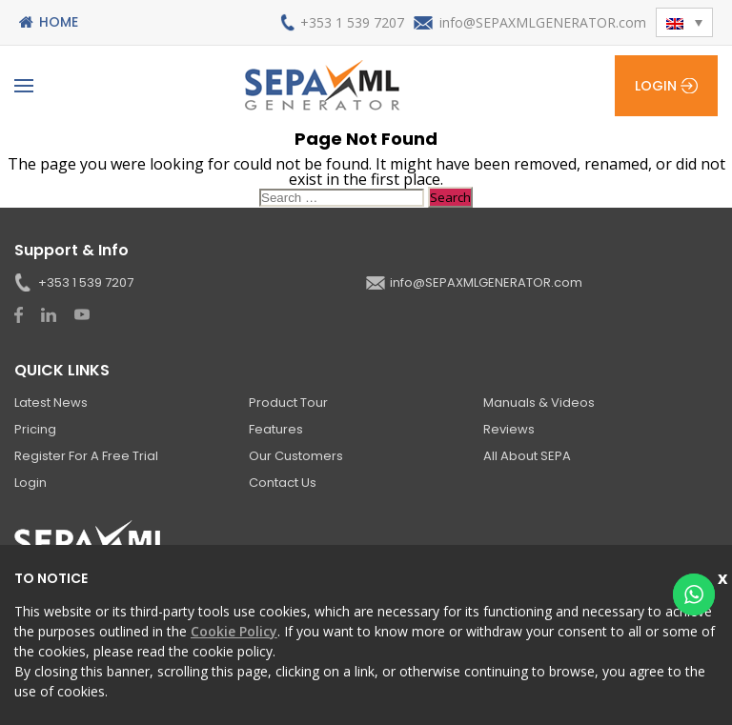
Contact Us (282, 482)
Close (725, 576)
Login (656, 85)
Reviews (509, 429)
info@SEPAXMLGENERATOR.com (542, 22)
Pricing (35, 429)
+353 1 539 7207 (352, 22)
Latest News (51, 402)
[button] (684, 22)
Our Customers (296, 456)
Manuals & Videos (539, 402)
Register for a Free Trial (86, 456)
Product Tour (288, 402)
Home (58, 21)
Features (276, 429)
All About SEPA (527, 456)
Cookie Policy (234, 631)
